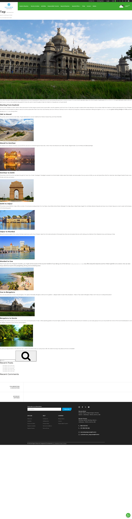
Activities (43, 6)
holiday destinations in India (77, 263)
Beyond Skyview (65, 6)
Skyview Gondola (31, 425)
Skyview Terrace (31, 428)
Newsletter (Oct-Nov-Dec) (9, 366)
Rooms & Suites (35, 6)
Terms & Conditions (47, 425)
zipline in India (7, 111)
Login (107, 1)
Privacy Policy (46, 423)
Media (94, 6)
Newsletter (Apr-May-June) (9, 369)
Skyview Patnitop (6, 102)
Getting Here (100, 1)
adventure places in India (110, 100)
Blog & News (61, 418)
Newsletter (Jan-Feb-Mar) (8, 365)
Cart (114, 1)
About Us (29, 418)
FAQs (83, 6)
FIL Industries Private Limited (59, 443)
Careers (89, 6)
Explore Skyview (24, 6)
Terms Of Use (46, 428)
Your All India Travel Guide (6, 17)
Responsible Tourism (53, 6)
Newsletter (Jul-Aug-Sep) (8, 368)
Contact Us (91, 1)
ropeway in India (105, 109)
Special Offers (76, 6)
